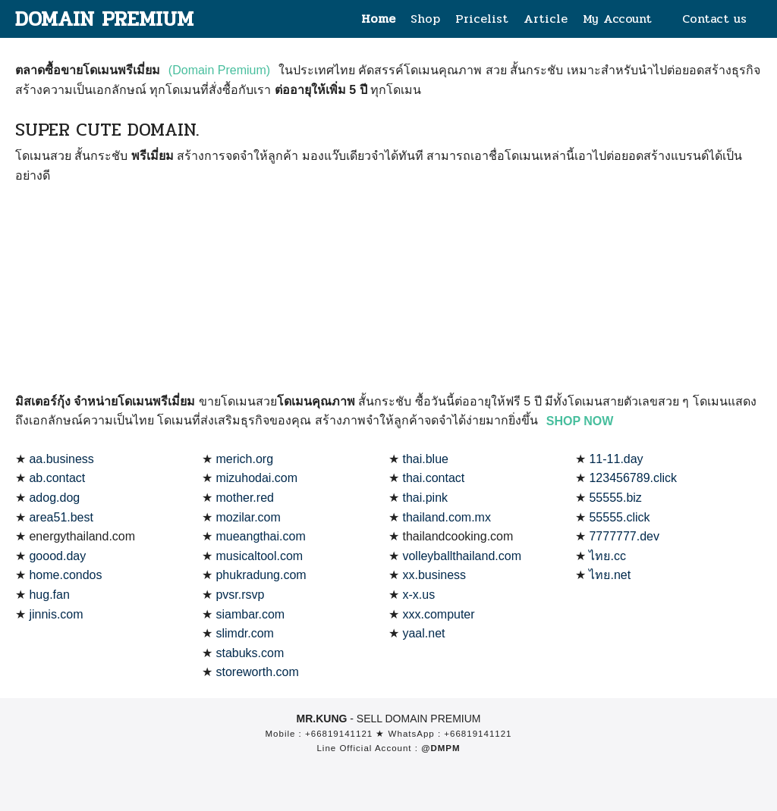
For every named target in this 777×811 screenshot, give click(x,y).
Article (546, 18)
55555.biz (615, 497)
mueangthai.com (260, 536)
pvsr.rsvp (239, 594)
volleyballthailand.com (461, 556)
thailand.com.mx (446, 517)
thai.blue (425, 458)
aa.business (61, 458)
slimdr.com (244, 633)
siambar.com (250, 614)
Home (378, 18)
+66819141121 (339, 733)
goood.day (57, 556)
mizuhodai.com (256, 477)
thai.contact (433, 477)
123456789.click (633, 477)
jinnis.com (56, 614)
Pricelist (481, 18)
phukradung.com (260, 574)
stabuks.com (249, 653)
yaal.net (423, 633)
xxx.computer (438, 614)
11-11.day (616, 458)
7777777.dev (624, 536)
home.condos (65, 574)
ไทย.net (610, 574)
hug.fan (49, 594)
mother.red (244, 497)
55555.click (619, 517)
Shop (425, 18)
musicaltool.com (259, 556)
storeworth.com (256, 671)
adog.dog (54, 497)
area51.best (61, 517)
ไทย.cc (607, 556)
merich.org (244, 458)
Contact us (714, 18)
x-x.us (418, 594)
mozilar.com (247, 517)
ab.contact (57, 477)
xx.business (434, 574)
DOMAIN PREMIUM (106, 19)
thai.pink (425, 497)
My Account (617, 18)
